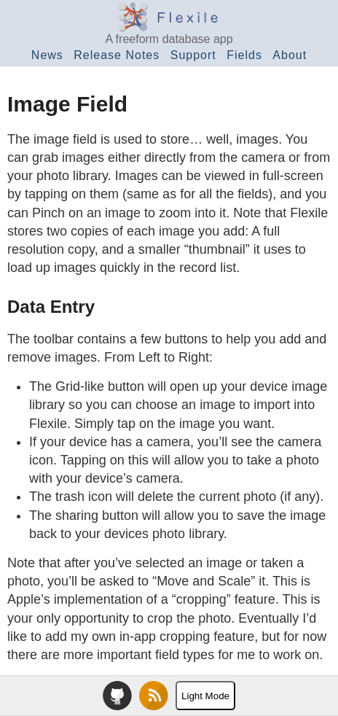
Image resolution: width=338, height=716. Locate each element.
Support (193, 55)
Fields (244, 55)
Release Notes (117, 55)
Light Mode (205, 695)
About (289, 55)
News (47, 55)
